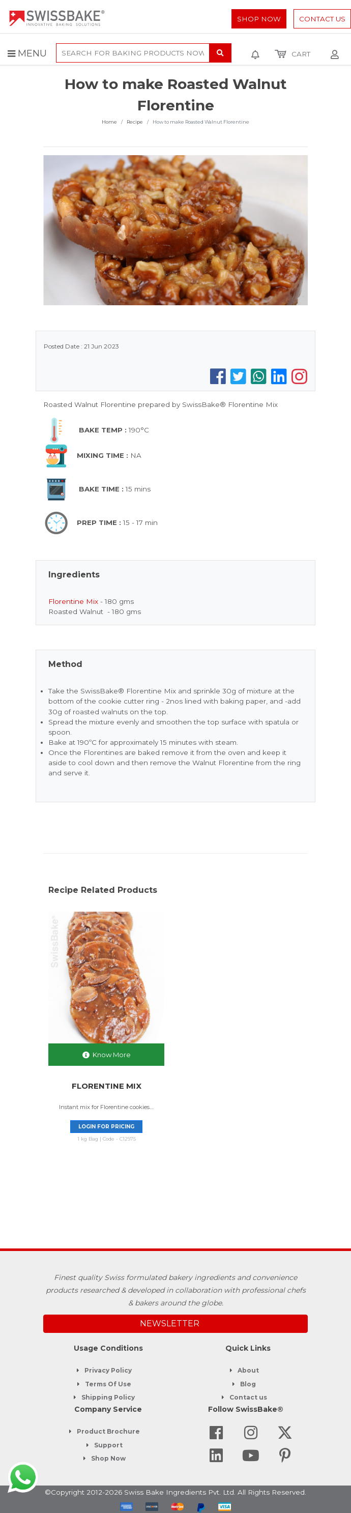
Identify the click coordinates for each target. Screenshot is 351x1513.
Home (109, 122)
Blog (248, 1384)
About (248, 1370)
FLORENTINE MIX (106, 1086)
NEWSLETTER (169, 1323)
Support (108, 1445)
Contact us (248, 1397)
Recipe (135, 122)
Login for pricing (106, 1126)
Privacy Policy (108, 1370)
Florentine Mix (73, 601)
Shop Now (259, 19)
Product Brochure (108, 1431)
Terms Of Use (108, 1384)
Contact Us (322, 19)
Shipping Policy (108, 1397)
